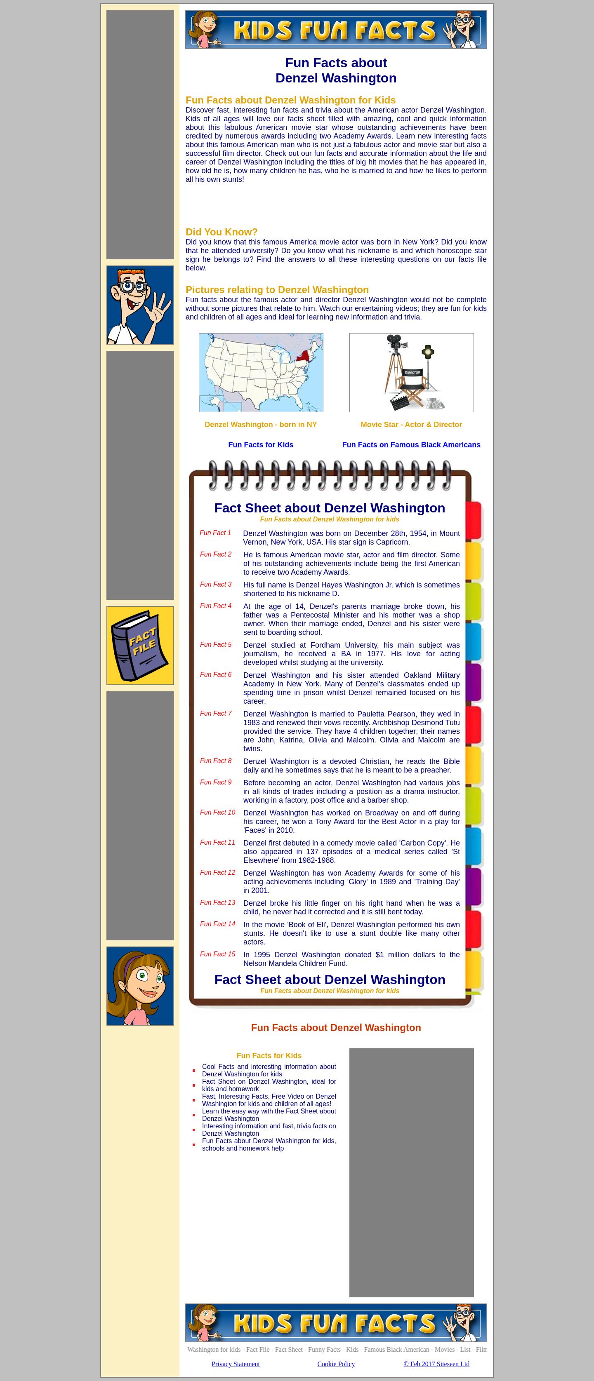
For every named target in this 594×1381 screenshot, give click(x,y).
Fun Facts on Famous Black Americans (411, 445)
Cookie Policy (336, 1363)
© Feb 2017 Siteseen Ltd (437, 1363)
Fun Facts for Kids (260, 445)
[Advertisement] (140, 134)
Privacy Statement (236, 1363)
